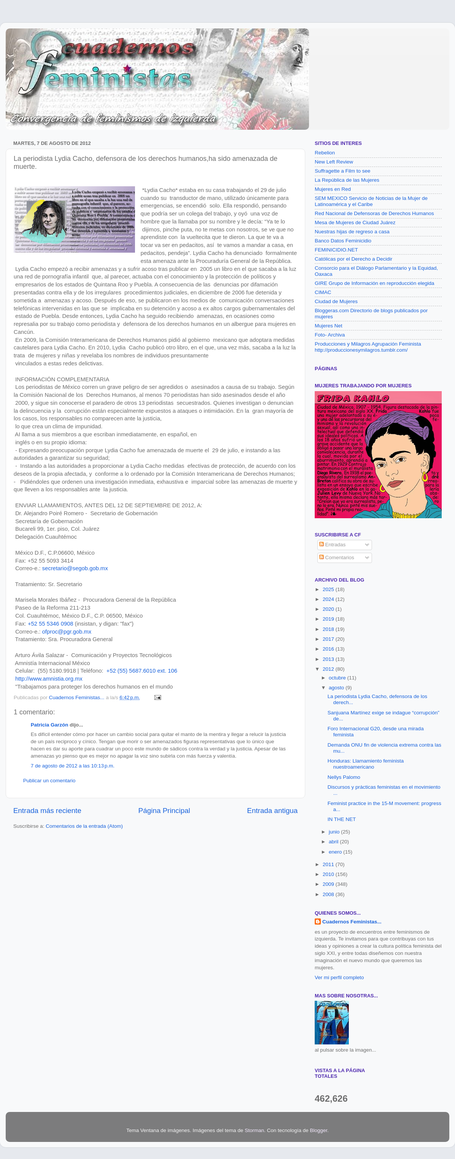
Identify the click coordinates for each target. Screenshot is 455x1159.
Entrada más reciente (47, 811)
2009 (329, 884)
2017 (329, 639)
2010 (329, 874)
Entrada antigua (272, 811)
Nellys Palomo (344, 777)
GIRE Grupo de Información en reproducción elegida (374, 283)
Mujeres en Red (333, 189)
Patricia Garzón (49, 725)
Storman (254, 1130)
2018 (329, 629)
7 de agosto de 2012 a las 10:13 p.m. (73, 766)
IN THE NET (342, 819)
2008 (329, 894)
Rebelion (325, 153)
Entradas (332, 544)
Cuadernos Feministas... (351, 922)
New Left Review (334, 162)
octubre (338, 678)
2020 (329, 609)
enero (336, 852)
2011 (329, 864)
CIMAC (323, 292)
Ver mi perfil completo (339, 977)
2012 (329, 669)
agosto (337, 687)
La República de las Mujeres (347, 180)
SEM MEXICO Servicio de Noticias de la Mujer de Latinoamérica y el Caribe (371, 201)
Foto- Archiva (330, 335)
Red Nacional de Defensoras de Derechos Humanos (374, 213)
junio (335, 832)
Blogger (318, 1130)
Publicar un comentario (49, 780)
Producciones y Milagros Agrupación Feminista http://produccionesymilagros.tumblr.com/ (368, 347)
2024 (329, 599)
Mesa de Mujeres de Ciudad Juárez (355, 222)
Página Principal (164, 811)
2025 (329, 589)
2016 (329, 649)
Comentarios (336, 557)
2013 (329, 659)
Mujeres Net (328, 326)
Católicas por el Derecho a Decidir (353, 259)
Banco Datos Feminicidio (343, 241)
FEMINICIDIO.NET (336, 250)
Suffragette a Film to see (342, 171)
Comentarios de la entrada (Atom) (84, 826)
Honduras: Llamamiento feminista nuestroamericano (366, 764)
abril (334, 841)
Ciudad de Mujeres (336, 301)
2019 (329, 619)
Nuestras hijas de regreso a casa (352, 231)
